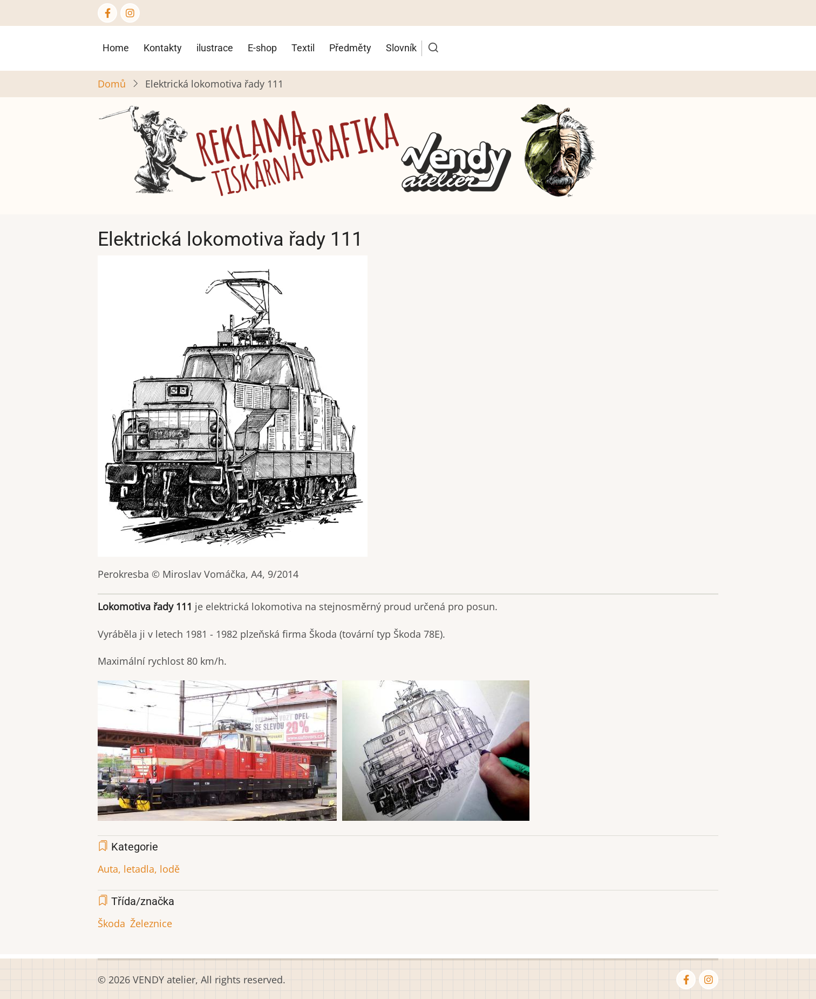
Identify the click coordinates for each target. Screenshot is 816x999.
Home (116, 47)
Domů (112, 83)
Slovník (401, 47)
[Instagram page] (130, 13)
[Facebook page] (107, 13)
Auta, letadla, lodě (139, 868)
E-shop (262, 47)
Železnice (151, 923)
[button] (233, 409)
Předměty (350, 47)
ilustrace (214, 47)
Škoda (111, 923)
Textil (303, 47)
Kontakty (163, 47)
